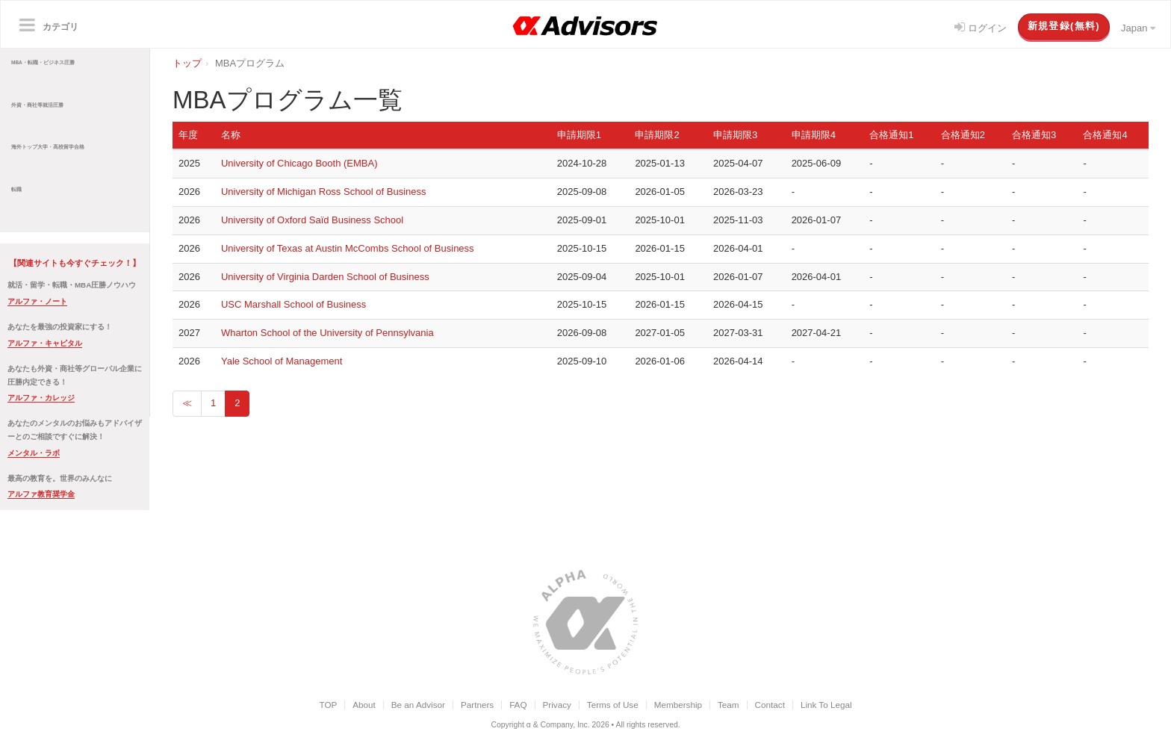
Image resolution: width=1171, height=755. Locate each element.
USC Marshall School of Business (293, 304)
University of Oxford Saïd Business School (312, 220)
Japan (1138, 28)
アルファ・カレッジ (41, 398)
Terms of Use (613, 704)
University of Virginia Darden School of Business (325, 276)
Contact (770, 704)
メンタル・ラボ (33, 453)
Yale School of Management (281, 361)
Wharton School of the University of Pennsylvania (327, 332)
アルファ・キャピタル (44, 343)
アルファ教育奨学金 (41, 494)
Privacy (557, 704)
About (364, 704)
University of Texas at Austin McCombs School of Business (347, 248)
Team (728, 704)
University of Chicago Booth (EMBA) (299, 163)
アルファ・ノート (37, 301)
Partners (477, 704)
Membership (678, 704)
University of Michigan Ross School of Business (323, 191)
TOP (328, 704)
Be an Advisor (418, 704)
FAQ (518, 704)
